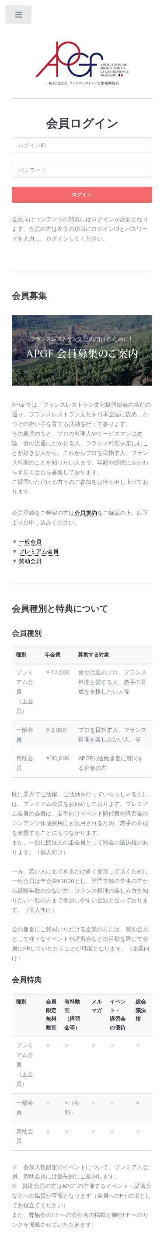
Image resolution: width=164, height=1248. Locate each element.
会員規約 (85, 513)
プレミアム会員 (39, 551)
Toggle (19, 16)
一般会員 (30, 542)
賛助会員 (30, 561)
